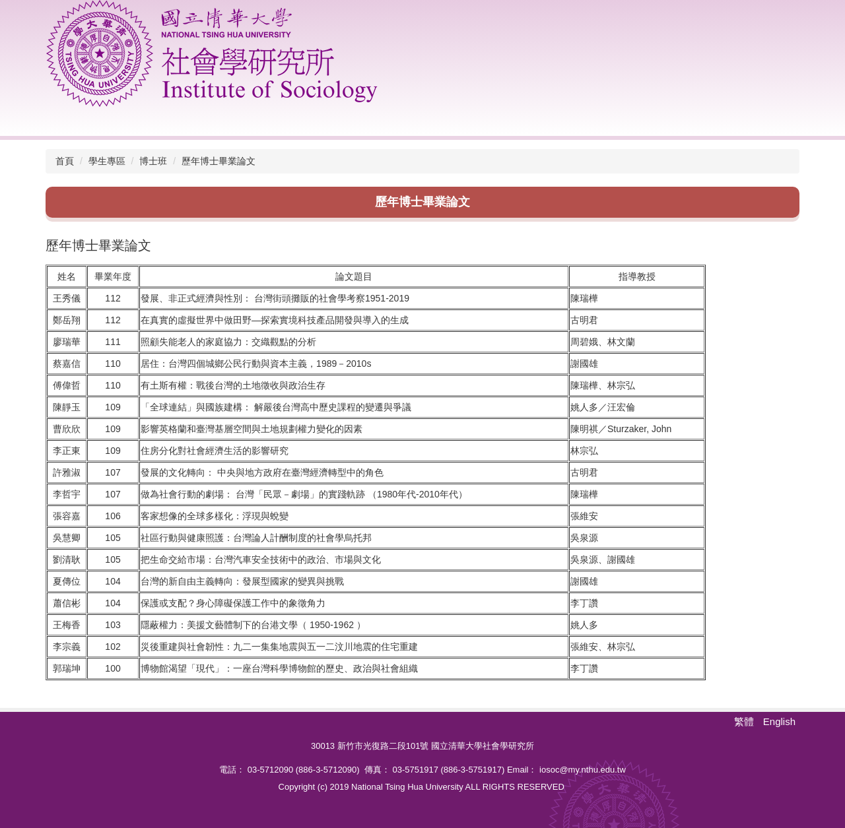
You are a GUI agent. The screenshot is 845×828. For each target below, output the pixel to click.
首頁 (64, 161)
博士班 (153, 161)
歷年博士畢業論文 (218, 161)
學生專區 (106, 161)
